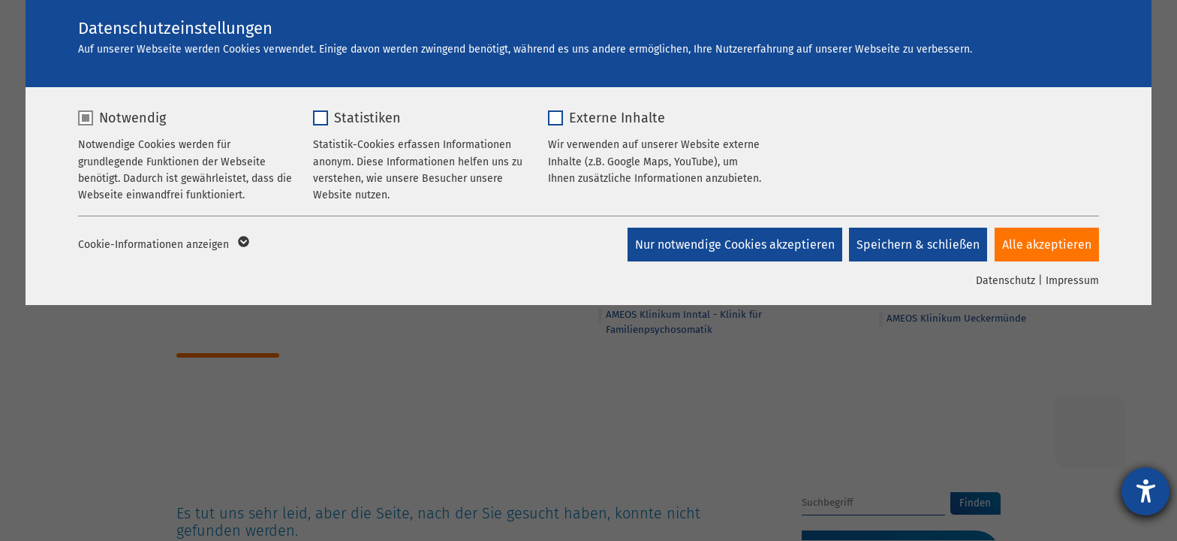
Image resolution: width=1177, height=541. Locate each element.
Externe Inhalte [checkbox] (617, 118)
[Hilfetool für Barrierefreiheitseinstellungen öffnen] (1145, 491)
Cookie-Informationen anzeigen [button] (162, 245)
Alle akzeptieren (1046, 244)
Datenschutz (1005, 280)
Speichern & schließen (918, 244)
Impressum (1072, 280)
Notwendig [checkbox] (132, 118)
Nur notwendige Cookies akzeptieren (734, 244)
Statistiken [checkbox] (367, 118)
